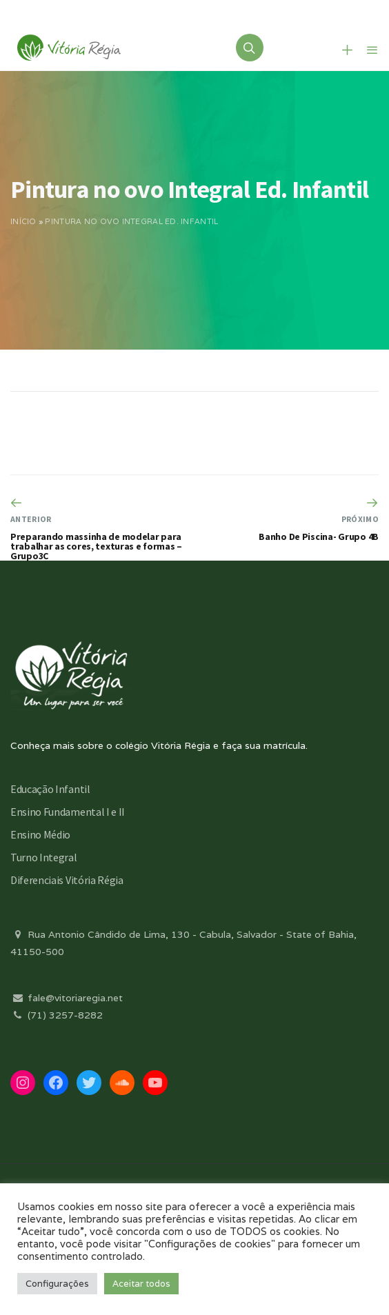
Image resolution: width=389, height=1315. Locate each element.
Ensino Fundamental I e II (67, 812)
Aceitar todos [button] (141, 1283)
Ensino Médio (40, 834)
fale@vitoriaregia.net (66, 998)
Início (23, 221)
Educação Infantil (50, 789)
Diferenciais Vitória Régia (66, 880)
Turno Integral (43, 857)
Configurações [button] (57, 1283)
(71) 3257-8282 (56, 1015)
